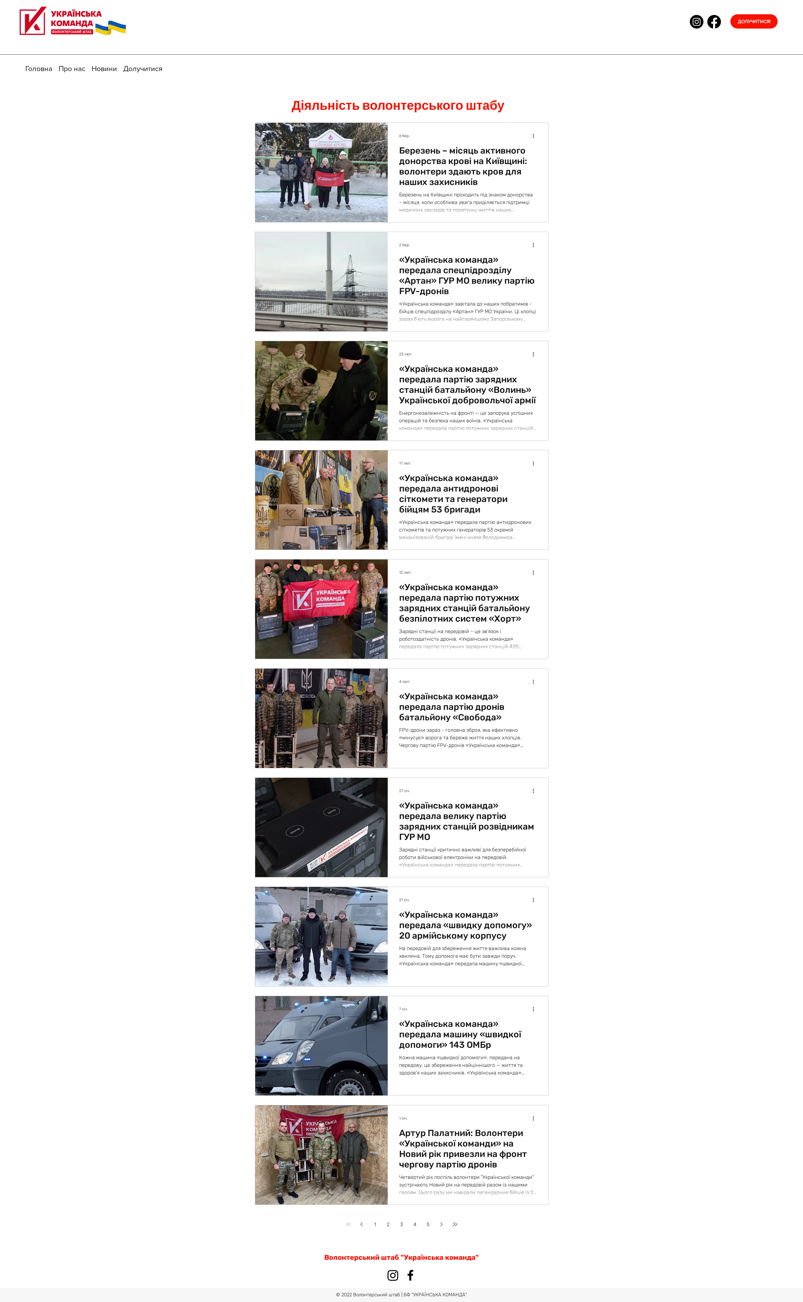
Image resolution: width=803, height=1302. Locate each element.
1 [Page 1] (375, 1224)
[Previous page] (361, 1224)
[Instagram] (696, 22)
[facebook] (714, 22)
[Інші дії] (536, 136)
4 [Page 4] (415, 1224)
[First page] (348, 1224)
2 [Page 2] (388, 1224)
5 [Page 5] (428, 1224)
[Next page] (441, 1224)
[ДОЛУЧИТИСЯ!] (754, 21)
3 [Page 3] (401, 1224)
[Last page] (455, 1224)
